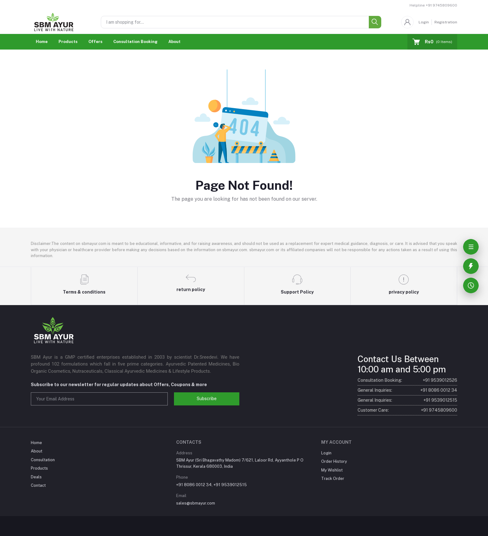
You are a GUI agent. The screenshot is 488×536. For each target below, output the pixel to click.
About (174, 41)
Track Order (332, 478)
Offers (95, 41)
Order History (334, 461)
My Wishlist (332, 470)
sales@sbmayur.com (195, 503)
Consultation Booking (135, 41)
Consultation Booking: (407, 380)
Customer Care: (407, 410)
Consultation (43, 459)
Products (68, 41)
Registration (445, 22)
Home (42, 41)
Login (424, 22)
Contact (38, 485)
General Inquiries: (407, 390)
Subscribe (207, 398)
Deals (36, 477)
